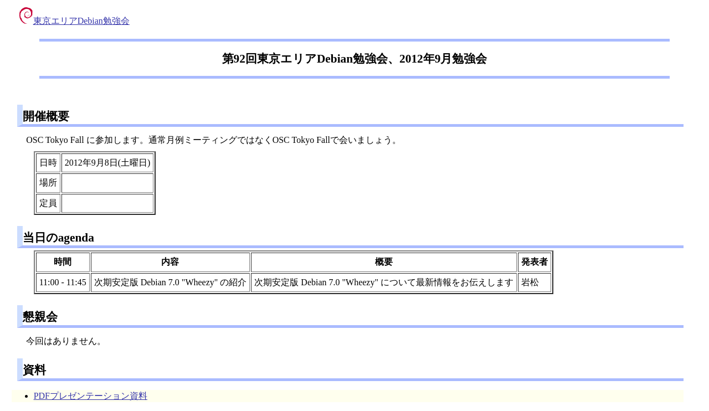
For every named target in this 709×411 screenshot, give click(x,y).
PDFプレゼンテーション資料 (90, 395)
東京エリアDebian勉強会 (74, 20)
